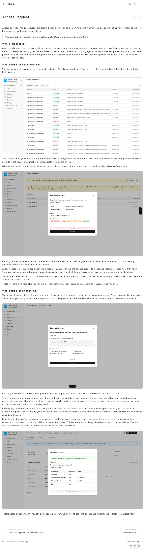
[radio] (131, 546)
